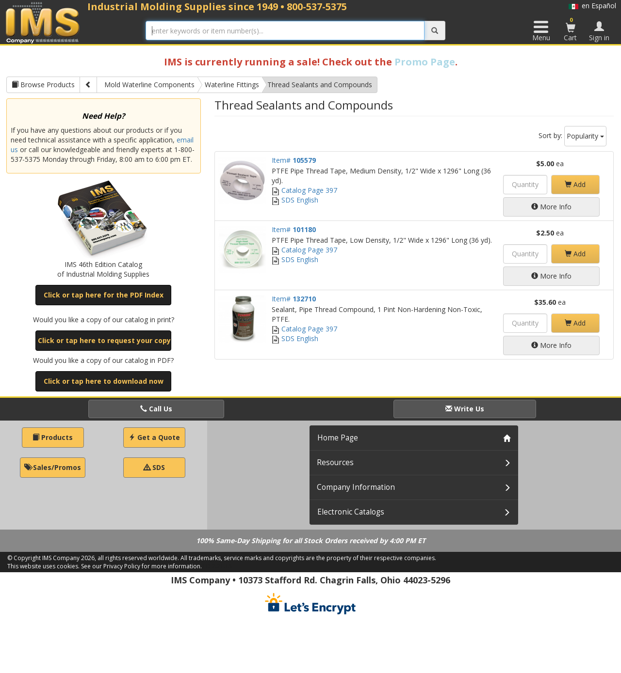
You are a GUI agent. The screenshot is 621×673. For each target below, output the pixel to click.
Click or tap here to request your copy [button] (104, 340)
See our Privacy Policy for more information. (141, 566)
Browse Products (43, 84)
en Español (592, 5)
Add (575, 184)
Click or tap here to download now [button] (103, 381)
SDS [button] (154, 467)
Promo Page (424, 61)
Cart (570, 29)
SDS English (295, 199)
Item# (294, 160)
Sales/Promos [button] (52, 467)
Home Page (337, 438)
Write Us (464, 408)
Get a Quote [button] (154, 437)
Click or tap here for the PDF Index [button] (103, 294)
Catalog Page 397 (304, 190)
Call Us (156, 408)
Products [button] (53, 437)
